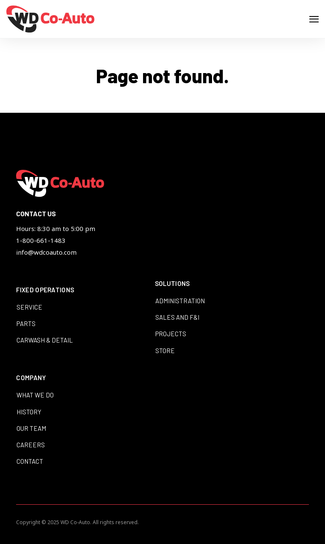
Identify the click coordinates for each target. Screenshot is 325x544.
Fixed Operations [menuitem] (45, 290)
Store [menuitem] (165, 350)
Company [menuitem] (31, 378)
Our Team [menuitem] (31, 428)
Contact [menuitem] (30, 461)
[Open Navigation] (314, 19)
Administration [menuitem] (180, 301)
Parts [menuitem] (26, 323)
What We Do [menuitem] (35, 395)
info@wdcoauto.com (46, 252)
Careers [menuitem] (31, 445)
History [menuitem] (29, 412)
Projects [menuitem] (170, 333)
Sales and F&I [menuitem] (177, 317)
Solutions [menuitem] (172, 283)
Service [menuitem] (29, 307)
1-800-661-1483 (41, 240)
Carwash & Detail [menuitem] (45, 340)
